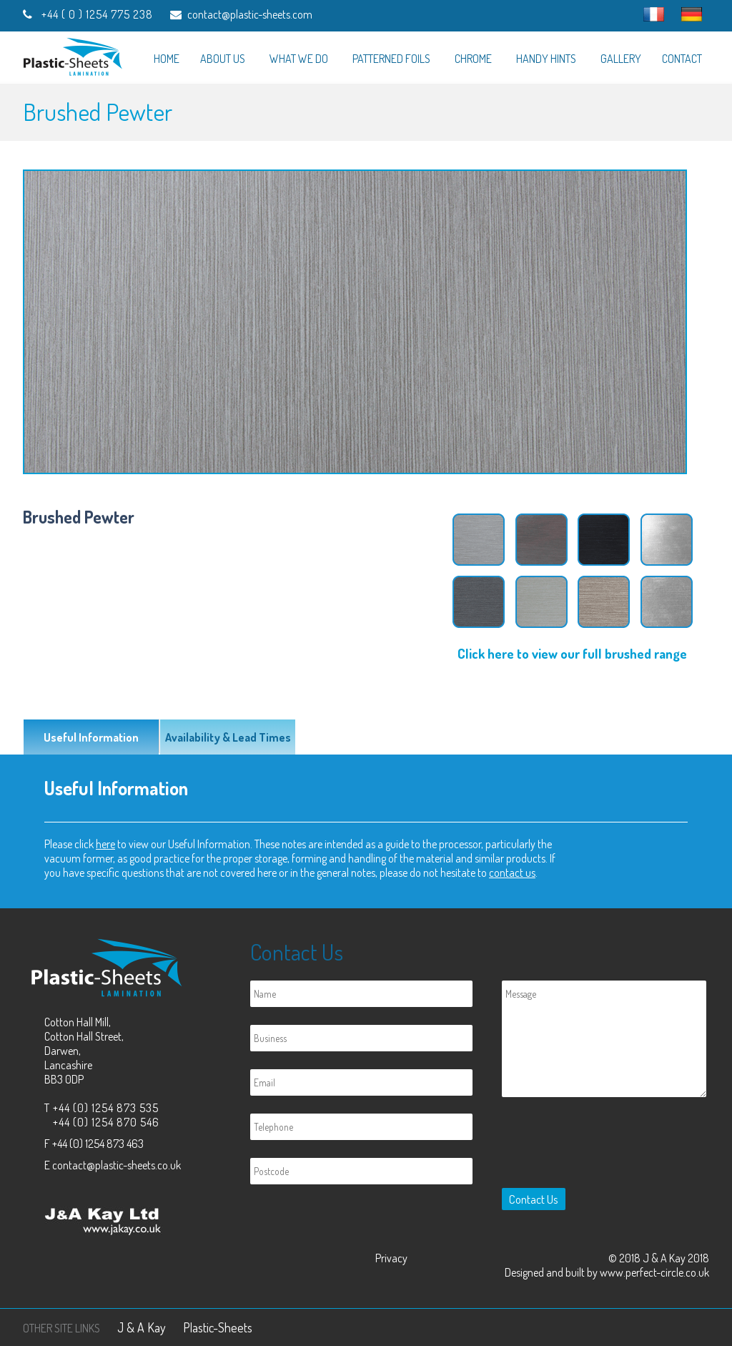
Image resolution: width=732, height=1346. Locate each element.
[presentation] (605, 1145)
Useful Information (91, 737)
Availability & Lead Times (228, 737)
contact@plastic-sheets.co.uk (116, 1165)
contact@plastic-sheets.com (249, 14)
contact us (512, 872)
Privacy (391, 1258)
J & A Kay (141, 1327)
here (105, 844)
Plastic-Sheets (217, 1327)
